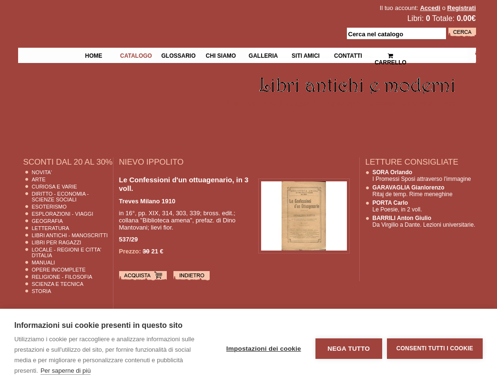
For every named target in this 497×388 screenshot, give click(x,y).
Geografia (47, 221)
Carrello (390, 55)
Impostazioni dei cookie (263, 348)
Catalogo (136, 54)
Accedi (430, 7)
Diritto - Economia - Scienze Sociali (60, 196)
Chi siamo (221, 54)
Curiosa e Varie (54, 186)
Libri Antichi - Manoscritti (70, 235)
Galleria (263, 54)
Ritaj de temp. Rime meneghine (413, 191)
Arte (39, 179)
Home (93, 54)
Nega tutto (348, 348)
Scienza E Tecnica (58, 284)
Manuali (43, 262)
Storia (41, 291)
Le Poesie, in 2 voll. (397, 206)
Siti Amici (306, 54)
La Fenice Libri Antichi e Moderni (101, 14)
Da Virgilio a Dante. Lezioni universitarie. (424, 221)
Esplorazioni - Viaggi (62, 214)
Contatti (348, 54)
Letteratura (51, 228)
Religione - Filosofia (62, 277)
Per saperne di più (66, 370)
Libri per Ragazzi (56, 242)
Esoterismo (49, 207)
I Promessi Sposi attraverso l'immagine (422, 175)
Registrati (461, 7)
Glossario (178, 54)
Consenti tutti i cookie (434, 348)
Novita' (42, 172)
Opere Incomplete (59, 270)
